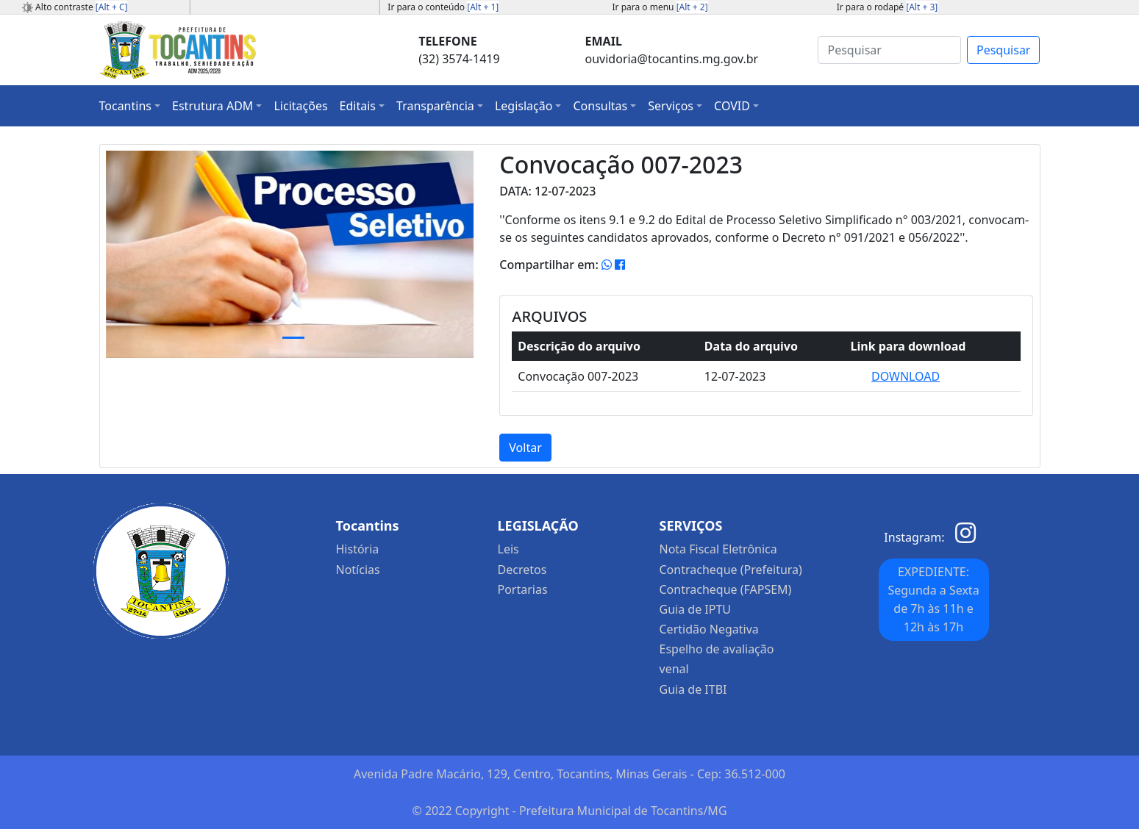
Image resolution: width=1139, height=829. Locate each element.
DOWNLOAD (905, 376)
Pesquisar (1003, 50)
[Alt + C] (112, 7)
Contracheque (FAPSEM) (726, 589)
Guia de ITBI (693, 689)
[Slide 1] (293, 337)
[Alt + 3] (922, 7)
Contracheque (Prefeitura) (731, 569)
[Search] (889, 50)
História (357, 549)
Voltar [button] (525, 447)
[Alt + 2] (692, 7)
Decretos (522, 569)
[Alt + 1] (483, 7)
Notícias (358, 569)
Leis (508, 549)
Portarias (523, 589)
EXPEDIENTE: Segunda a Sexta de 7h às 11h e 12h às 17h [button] (933, 599)
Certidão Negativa (709, 629)
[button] (130, 106)
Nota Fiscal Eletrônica (718, 549)
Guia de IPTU (696, 609)
